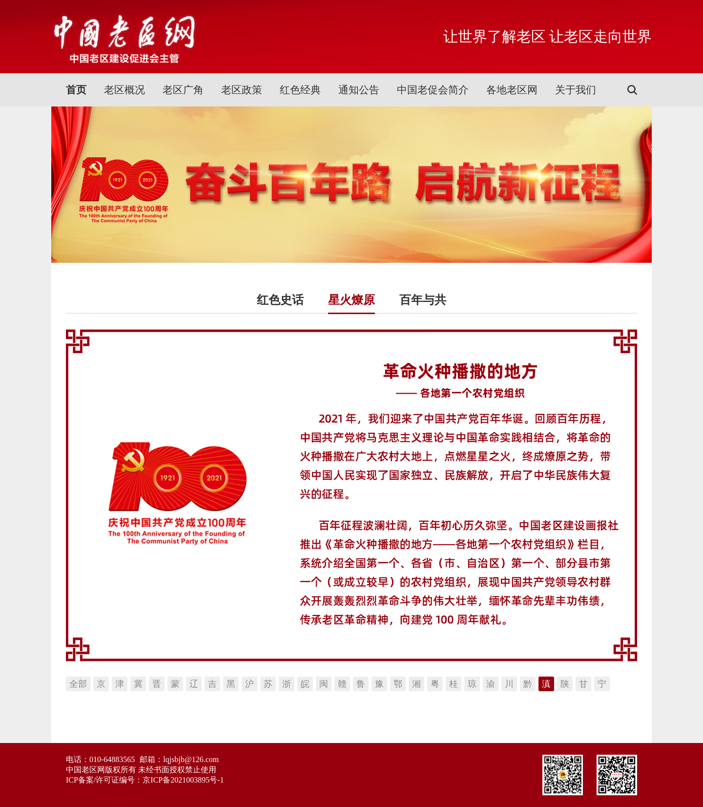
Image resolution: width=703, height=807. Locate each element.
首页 (76, 90)
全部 (78, 684)
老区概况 (124, 90)
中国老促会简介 (433, 90)
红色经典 (300, 90)
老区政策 (241, 90)
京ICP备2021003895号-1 (183, 780)
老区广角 (183, 90)
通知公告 (358, 90)
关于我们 (575, 90)
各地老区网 (512, 90)
